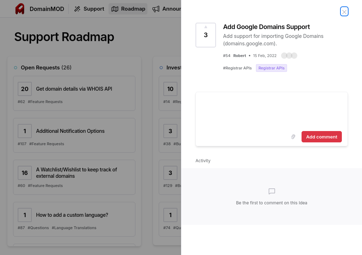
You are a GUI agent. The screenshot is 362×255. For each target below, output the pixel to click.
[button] (289, 55)
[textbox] (271, 110)
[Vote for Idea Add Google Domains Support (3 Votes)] (205, 35)
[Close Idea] (344, 11)
